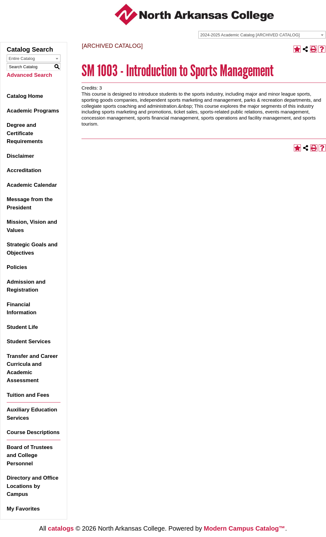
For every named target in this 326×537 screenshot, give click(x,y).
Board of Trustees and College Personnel (30, 455)
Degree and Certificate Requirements (25, 133)
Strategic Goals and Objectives (32, 249)
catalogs (61, 528)
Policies (17, 267)
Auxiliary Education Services (32, 414)
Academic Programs (33, 111)
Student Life (22, 327)
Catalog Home (25, 96)
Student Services (29, 341)
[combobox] (262, 35)
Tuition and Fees (28, 395)
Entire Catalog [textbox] (22, 58)
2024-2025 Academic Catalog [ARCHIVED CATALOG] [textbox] (250, 35)
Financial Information (22, 308)
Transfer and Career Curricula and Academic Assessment (32, 368)
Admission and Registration (26, 286)
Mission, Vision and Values (32, 226)
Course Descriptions (33, 432)
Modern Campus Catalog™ (244, 528)
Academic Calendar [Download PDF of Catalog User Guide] (32, 185)
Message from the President (30, 203)
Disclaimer (20, 156)
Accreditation (24, 170)
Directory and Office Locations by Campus (33, 486)
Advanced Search (29, 75)
